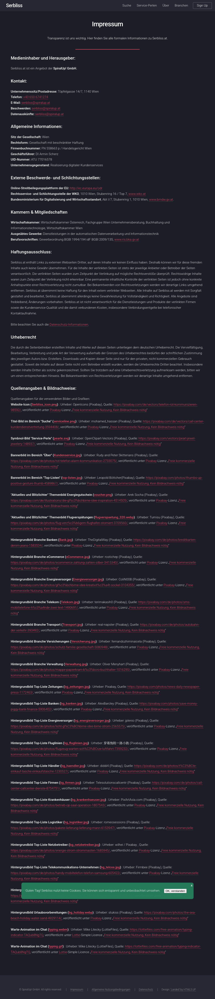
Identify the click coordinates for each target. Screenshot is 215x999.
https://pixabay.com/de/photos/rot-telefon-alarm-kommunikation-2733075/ (64, 461)
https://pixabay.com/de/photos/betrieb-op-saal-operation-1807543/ (58, 805)
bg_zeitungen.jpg (76, 687)
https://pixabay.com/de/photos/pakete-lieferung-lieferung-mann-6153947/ (63, 828)
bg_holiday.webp (81, 912)
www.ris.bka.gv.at (126, 239)
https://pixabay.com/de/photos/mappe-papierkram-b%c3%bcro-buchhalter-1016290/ (70, 670)
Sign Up (202, 5)
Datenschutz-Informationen (69, 324)
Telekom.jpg (70, 602)
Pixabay (55, 410)
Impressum (76, 989)
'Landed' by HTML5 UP (183, 989)
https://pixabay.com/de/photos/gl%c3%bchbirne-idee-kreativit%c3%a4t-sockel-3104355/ (73, 585)
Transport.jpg (72, 625)
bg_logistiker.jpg (76, 822)
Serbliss (14, 5)
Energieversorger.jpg (88, 579)
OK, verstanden (175, 891)
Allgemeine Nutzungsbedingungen (111, 989)
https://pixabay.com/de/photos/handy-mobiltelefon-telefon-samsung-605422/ (65, 873)
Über (166, 5)
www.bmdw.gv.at (161, 199)
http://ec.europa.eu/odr (86, 188)
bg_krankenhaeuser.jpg (88, 800)
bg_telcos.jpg (110, 867)
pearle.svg (61, 438)
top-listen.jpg (71, 478)
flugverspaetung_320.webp (114, 517)
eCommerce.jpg (77, 557)
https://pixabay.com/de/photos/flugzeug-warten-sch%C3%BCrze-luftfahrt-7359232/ (69, 749)
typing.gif (56, 946)
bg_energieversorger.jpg (92, 720)
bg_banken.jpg (71, 703)
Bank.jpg (65, 540)
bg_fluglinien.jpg (76, 743)
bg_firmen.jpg (70, 783)
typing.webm (58, 929)
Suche (126, 5)
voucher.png (102, 495)
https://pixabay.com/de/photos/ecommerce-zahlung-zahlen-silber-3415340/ (64, 562)
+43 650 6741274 (35, 97)
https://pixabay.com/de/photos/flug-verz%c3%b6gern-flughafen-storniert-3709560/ (69, 523)
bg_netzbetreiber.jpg (84, 845)
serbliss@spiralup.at (35, 103)
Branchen (181, 5)
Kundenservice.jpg (67, 455)
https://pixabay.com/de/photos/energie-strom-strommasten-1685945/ (60, 850)
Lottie (76, 935)
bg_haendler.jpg (72, 766)
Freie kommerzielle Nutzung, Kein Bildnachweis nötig (109, 410)
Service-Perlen (147, 5)
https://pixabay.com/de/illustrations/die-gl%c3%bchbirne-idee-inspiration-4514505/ (69, 500)
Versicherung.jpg (83, 641)
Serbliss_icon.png (44, 404)
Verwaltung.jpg (76, 664)
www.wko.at (137, 194)
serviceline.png (64, 421)
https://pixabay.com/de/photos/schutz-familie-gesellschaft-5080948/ (59, 647)
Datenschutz (146, 989)
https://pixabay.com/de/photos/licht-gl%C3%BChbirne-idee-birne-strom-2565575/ (68, 726)
